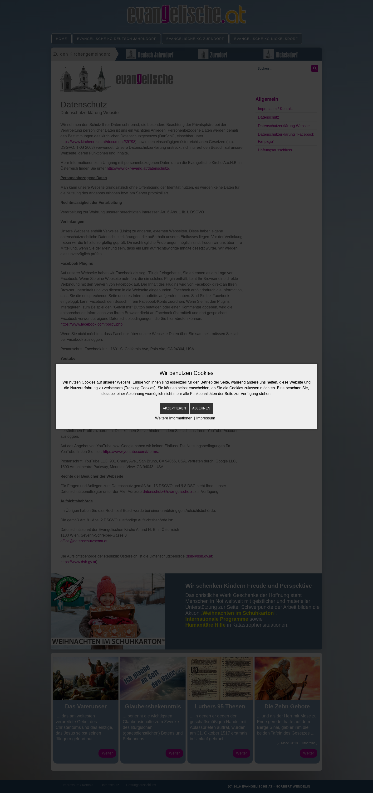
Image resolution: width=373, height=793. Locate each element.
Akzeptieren (174, 408)
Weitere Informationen (173, 418)
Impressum (205, 418)
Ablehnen (201, 408)
